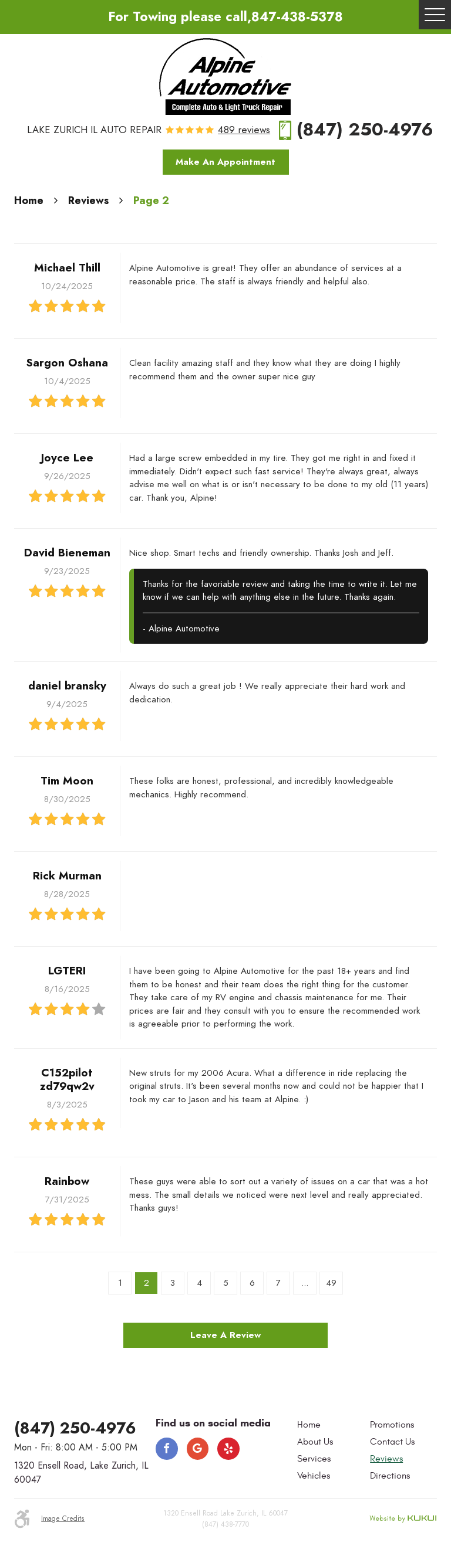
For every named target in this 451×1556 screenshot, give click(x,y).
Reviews (88, 200)
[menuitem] (330, 1425)
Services (314, 1458)
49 (331, 1283)
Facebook (167, 1449)
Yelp (228, 1449)
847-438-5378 (297, 17)
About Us (315, 1441)
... (304, 1283)
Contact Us (392, 1441)
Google (198, 1449)
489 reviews (244, 130)
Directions (390, 1475)
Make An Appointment (225, 162)
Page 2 (151, 200)
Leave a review (225, 1335)
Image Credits (63, 1518)
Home (28, 200)
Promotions (392, 1424)
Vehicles (313, 1475)
